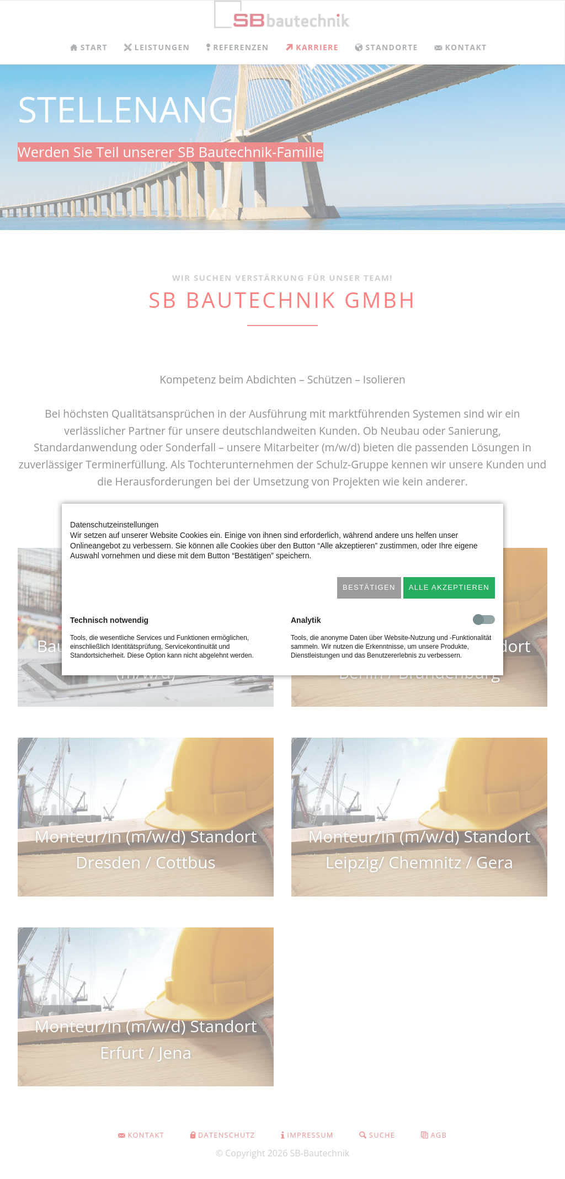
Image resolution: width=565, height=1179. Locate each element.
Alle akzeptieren (449, 587)
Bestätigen (369, 587)
